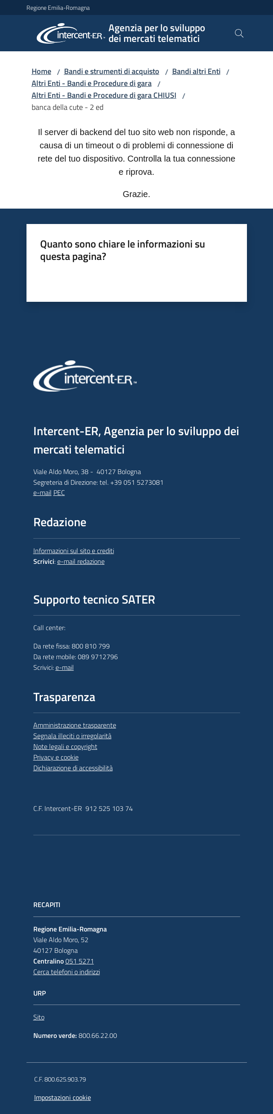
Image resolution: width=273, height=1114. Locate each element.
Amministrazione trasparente (74, 725)
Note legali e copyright (65, 746)
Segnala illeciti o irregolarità (72, 736)
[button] (239, 33)
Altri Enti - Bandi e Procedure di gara (92, 83)
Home (41, 71)
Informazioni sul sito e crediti (73, 550)
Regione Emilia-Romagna (58, 7)
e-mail (42, 492)
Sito (38, 1017)
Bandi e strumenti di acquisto (111, 71)
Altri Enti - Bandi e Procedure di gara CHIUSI (104, 95)
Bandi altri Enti (196, 71)
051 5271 (79, 961)
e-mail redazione (81, 561)
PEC (59, 492)
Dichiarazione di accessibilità (73, 768)
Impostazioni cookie (62, 1097)
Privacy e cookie (56, 757)
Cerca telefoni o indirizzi (66, 972)
